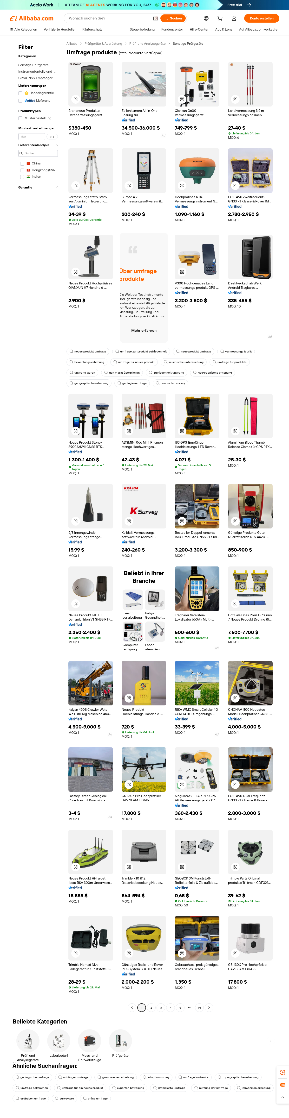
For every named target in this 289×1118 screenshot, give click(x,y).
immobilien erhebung (253, 1088)
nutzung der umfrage (211, 1088)
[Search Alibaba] (109, 18)
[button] (155, 18)
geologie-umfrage (132, 383)
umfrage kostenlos (193, 1077)
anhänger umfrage (73, 1077)
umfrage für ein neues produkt (80, 1088)
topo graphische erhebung (238, 1077)
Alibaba (71, 43)
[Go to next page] (209, 1007)
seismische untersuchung (184, 362)
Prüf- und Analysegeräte (147, 43)
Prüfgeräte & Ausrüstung (103, 43)
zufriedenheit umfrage (166, 373)
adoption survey (156, 1077)
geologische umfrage (32, 1077)
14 (199, 1007)
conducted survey (170, 383)
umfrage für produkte (230, 362)
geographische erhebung (212, 373)
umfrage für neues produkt (134, 362)
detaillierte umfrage (169, 1088)
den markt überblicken (122, 373)
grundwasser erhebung (116, 1077)
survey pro (64, 1098)
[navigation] (37, 526)
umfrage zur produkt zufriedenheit (141, 351)
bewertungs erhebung (87, 362)
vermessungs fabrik (236, 351)
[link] (282, 1072)
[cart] (220, 19)
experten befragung (128, 1088)
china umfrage (95, 1098)
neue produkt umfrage (193, 351)
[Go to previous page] (132, 1007)
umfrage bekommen (32, 1088)
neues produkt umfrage (88, 351)
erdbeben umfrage (31, 1098)
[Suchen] (173, 18)
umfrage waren (82, 373)
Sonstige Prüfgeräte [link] (188, 43)
